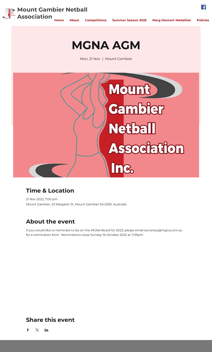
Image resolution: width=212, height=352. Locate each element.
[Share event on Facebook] (28, 330)
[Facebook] (203, 7)
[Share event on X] (37, 330)
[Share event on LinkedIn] (46, 330)
